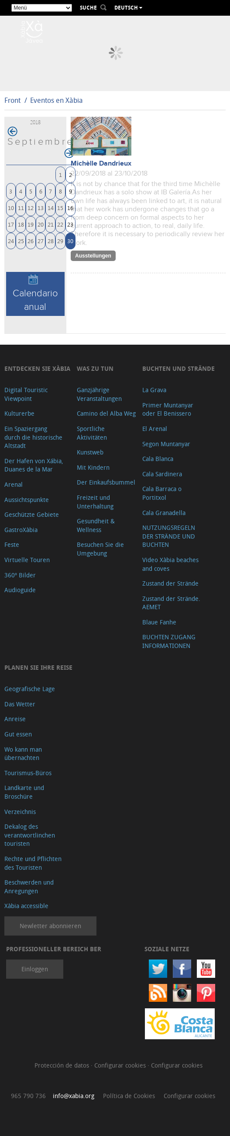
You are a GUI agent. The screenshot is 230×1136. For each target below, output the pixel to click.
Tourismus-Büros (27, 773)
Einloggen (34, 969)
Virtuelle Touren (27, 560)
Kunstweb (90, 452)
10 (11, 207)
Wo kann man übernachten (23, 753)
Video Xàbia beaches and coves (170, 564)
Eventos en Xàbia (56, 100)
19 (30, 224)
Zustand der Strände (170, 583)
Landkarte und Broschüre (24, 791)
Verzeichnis (20, 811)
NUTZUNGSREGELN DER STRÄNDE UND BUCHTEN (168, 536)
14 (51, 207)
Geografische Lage (29, 689)
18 (21, 224)
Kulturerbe (19, 413)
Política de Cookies (129, 1096)
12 (30, 207)
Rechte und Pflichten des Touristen (33, 863)
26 (30, 240)
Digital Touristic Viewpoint (26, 394)
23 (70, 224)
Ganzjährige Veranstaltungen (99, 394)
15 (60, 207)
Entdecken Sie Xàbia (37, 368)
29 (60, 240)
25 (21, 240)
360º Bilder (20, 575)
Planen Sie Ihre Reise (38, 667)
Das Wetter (19, 704)
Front (12, 100)
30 (70, 240)
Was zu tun (95, 368)
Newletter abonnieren (50, 926)
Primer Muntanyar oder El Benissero (167, 409)
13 (41, 207)
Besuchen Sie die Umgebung (100, 548)
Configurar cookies (121, 1065)
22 (60, 224)
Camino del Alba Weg (106, 413)
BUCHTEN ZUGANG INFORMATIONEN (169, 641)
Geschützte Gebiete (31, 514)
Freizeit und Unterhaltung (95, 501)
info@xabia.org (73, 1096)
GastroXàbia (21, 530)
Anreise (15, 719)
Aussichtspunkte (26, 499)
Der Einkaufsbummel (106, 482)
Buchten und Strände (178, 368)
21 (51, 224)
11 (21, 207)
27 (41, 240)
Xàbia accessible (26, 906)
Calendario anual (35, 293)
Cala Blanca (157, 458)
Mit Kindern (93, 467)
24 (11, 240)
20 (41, 224)
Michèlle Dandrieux (101, 163)
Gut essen (18, 734)
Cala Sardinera (162, 474)
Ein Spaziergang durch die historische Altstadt (33, 437)
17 (11, 224)
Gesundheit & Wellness (96, 525)
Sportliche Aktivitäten (92, 432)
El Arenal (154, 428)
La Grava (154, 390)
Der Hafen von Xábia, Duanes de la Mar (33, 465)
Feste (11, 544)
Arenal (13, 484)
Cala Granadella (163, 513)
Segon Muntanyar (166, 444)
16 (70, 207)
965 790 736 (28, 1096)
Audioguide (20, 590)
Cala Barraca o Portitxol (162, 493)
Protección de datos (62, 1065)
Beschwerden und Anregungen (29, 886)
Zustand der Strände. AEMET (171, 602)
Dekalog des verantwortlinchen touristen (29, 835)
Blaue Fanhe (159, 622)
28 (51, 240)
